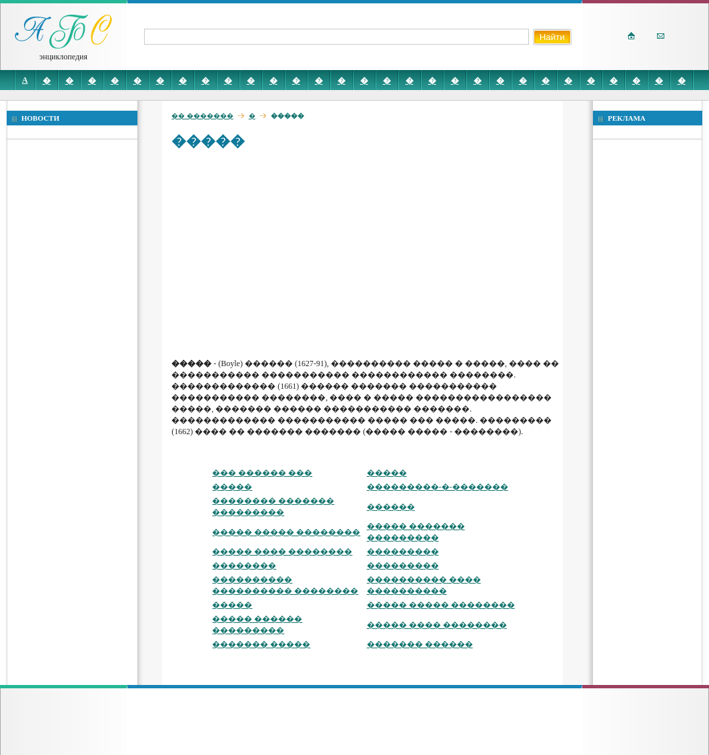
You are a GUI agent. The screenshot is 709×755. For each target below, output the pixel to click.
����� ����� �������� (286, 532)
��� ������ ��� (262, 473)
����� (387, 473)
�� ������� (202, 115)
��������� (403, 551)
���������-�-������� (437, 487)
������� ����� (261, 644)
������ (391, 507)
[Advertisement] (365, 253)
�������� (244, 565)
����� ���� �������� (282, 551)
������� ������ (420, 644)
